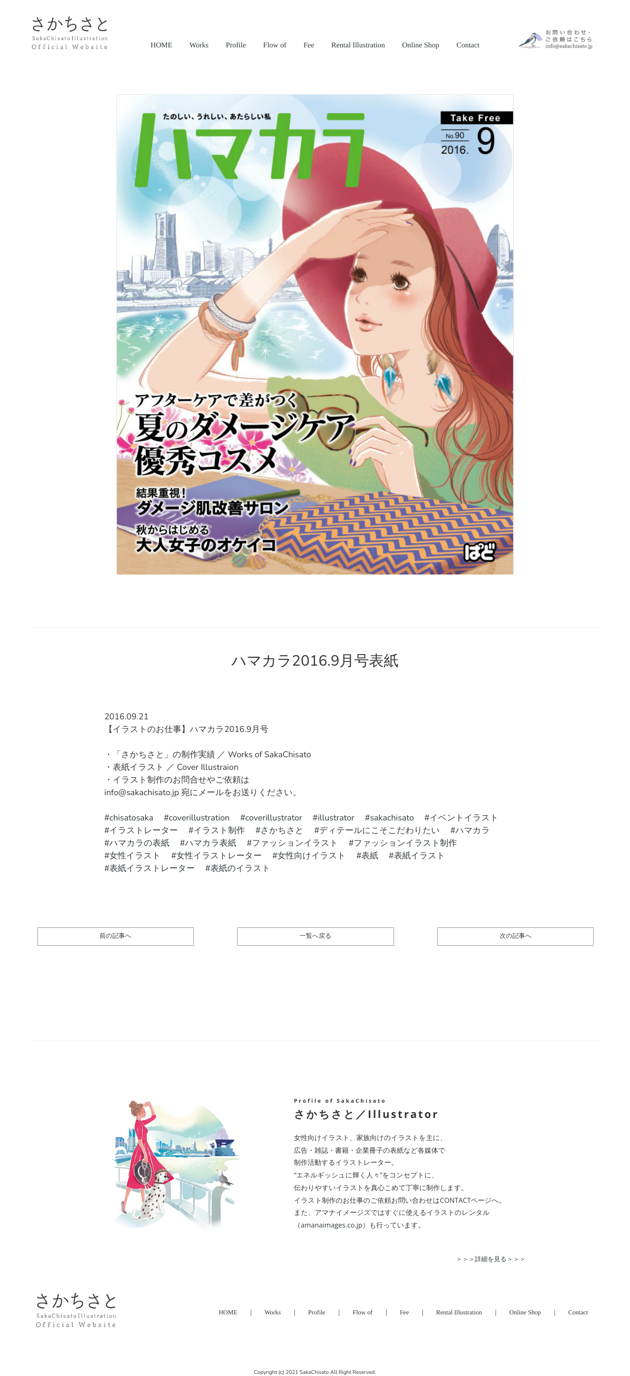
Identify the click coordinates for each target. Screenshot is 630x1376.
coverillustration (199, 818)
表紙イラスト (420, 856)
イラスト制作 (219, 830)
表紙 (369, 856)
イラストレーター (144, 830)
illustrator (336, 818)
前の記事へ (116, 936)
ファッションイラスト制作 (405, 843)
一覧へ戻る (316, 936)
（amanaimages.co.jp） (331, 1225)
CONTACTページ (465, 1200)
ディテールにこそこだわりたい (379, 830)
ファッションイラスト (295, 843)
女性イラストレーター (219, 856)
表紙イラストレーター (152, 868)
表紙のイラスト (240, 868)
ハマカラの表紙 (140, 843)
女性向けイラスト (312, 856)
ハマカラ (473, 830)
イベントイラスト (463, 818)
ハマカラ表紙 (211, 843)
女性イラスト (135, 856)
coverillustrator (273, 818)
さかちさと (282, 830)
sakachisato (392, 818)
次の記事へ (515, 936)
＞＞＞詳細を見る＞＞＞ (491, 1258)
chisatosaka (131, 818)
